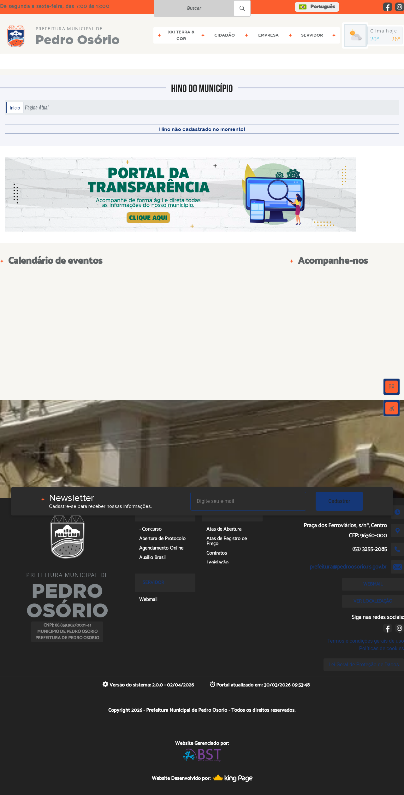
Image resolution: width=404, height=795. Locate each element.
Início (15, 107)
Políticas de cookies (381, 648)
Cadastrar (339, 501)
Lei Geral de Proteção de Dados (364, 665)
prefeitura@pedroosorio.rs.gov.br (348, 567)
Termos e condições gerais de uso (365, 641)
